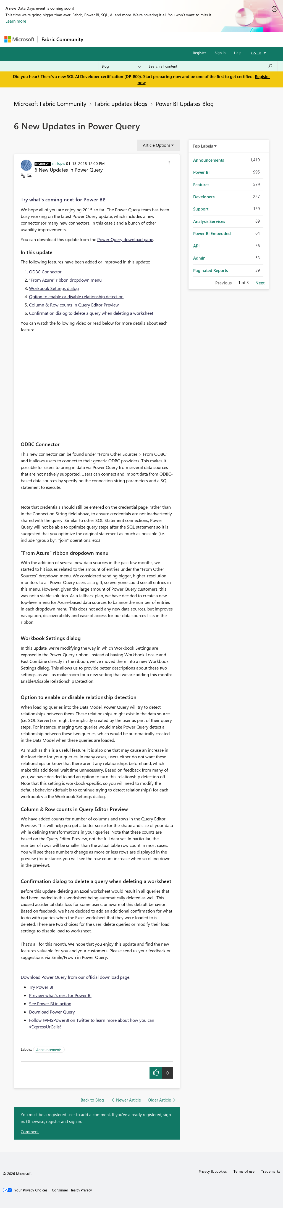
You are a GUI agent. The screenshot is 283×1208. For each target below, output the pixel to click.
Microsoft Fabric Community (50, 103)
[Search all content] (210, 66)
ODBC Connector (45, 271)
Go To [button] (256, 52)
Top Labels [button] (203, 146)
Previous (223, 283)
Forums (96, 39)
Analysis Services (209, 221)
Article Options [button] (156, 145)
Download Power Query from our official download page (75, 977)
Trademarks (270, 1171)
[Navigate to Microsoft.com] (19, 39)
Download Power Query (52, 1012)
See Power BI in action (50, 1003)
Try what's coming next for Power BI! (63, 199)
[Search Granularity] (121, 66)
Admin (199, 258)
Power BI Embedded (212, 233)
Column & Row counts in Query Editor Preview (74, 305)
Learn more (16, 21)
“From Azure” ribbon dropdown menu (65, 280)
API (196, 246)
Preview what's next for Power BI (60, 995)
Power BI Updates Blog (185, 103)
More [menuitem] (210, 39)
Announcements (49, 1049)
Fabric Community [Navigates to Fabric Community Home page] (62, 39)
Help (238, 52)
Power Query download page (125, 239)
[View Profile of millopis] (58, 163)
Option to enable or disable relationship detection (76, 296)
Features (201, 184)
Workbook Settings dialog (54, 288)
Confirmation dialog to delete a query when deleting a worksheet (91, 313)
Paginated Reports (210, 270)
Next (259, 283)
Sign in (220, 52)
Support (200, 209)
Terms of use (244, 1171)
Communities (167, 39)
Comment (30, 1131)
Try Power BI (41, 987)
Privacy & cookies (213, 1171)
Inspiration (120, 39)
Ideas (142, 39)
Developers (203, 196)
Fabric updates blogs (121, 103)
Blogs (192, 39)
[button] (169, 164)
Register (199, 52)
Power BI (201, 172)
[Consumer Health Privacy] (72, 1190)
